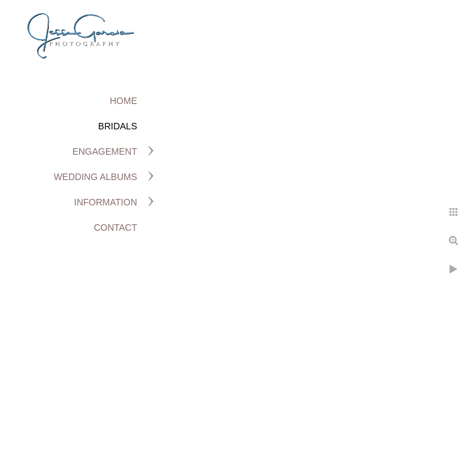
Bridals (117, 126)
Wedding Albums (95, 177)
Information (105, 202)
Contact (115, 227)
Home (123, 101)
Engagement (104, 151)
